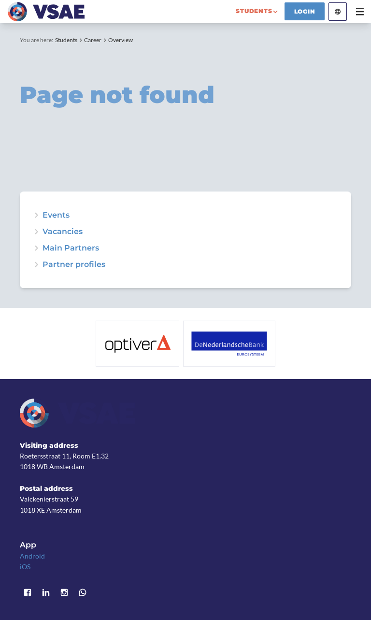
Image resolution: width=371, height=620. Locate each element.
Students (66, 40)
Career (92, 40)
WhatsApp (82, 592)
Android (32, 556)
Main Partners (71, 248)
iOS (25, 566)
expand (36, 215)
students (254, 11)
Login (304, 11)
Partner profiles (74, 264)
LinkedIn (46, 592)
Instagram (64, 592)
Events (56, 215)
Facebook (27, 592)
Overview (120, 40)
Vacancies (63, 231)
